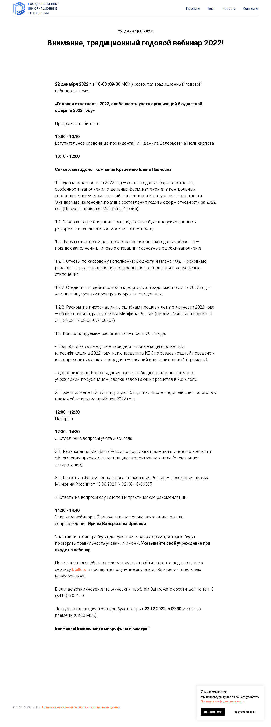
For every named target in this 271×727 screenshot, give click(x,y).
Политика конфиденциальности (223, 701)
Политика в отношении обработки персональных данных (80, 707)
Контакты (250, 9)
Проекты (193, 9)
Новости (229, 9)
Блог (211, 9)
